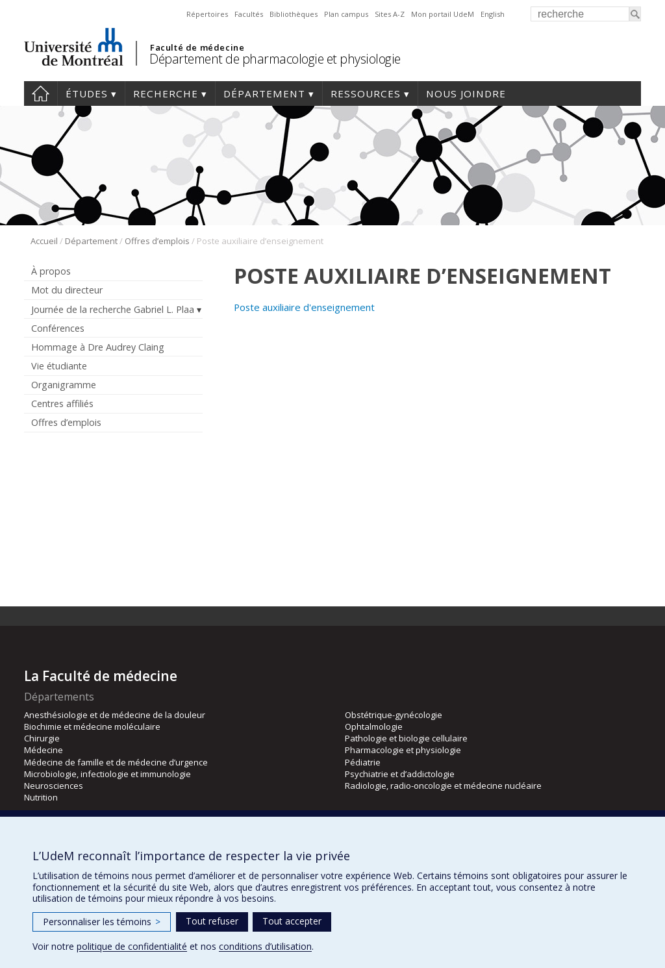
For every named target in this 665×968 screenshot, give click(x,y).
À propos (51, 271)
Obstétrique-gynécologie (393, 715)
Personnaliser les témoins (101, 921)
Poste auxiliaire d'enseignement (304, 307)
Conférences (57, 328)
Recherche (165, 93)
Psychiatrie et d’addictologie (400, 774)
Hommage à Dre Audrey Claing (97, 347)
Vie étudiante (59, 366)
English (493, 14)
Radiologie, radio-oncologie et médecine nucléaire (443, 785)
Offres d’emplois (157, 241)
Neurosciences (53, 785)
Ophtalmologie (374, 726)
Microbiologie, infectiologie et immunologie (107, 774)
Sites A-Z (390, 14)
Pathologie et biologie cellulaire (406, 738)
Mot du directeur (67, 290)
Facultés (248, 14)
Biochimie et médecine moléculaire (92, 726)
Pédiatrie (363, 762)
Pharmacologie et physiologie (403, 750)
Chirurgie (42, 738)
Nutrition (41, 797)
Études (87, 93)
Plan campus (346, 14)
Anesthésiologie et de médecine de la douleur (114, 715)
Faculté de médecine (197, 47)
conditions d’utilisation (265, 946)
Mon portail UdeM (442, 14)
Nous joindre (466, 93)
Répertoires (207, 14)
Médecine (43, 750)
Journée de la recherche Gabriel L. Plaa (112, 309)
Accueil (40, 93)
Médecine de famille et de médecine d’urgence (116, 762)
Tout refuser (212, 921)
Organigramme (63, 385)
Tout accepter (291, 921)
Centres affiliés (62, 403)
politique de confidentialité (132, 946)
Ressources (366, 93)
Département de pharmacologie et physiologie (275, 59)
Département (264, 93)
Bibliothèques (294, 14)
